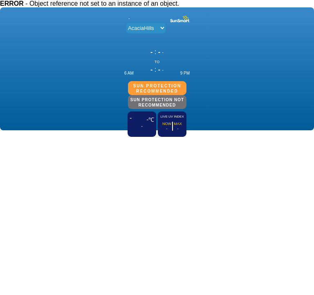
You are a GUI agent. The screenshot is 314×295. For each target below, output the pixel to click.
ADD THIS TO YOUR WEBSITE (157, 140)
